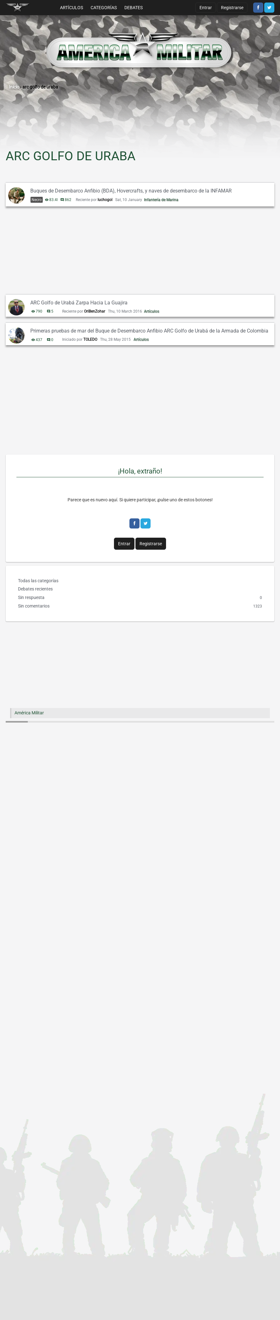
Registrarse (232, 7)
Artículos (71, 7)
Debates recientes (35, 588)
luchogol (105, 200)
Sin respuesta (140, 598)
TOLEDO (90, 339)
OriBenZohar (94, 311)
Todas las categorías (38, 580)
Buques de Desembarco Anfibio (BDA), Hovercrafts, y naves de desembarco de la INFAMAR (131, 191)
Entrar (206, 7)
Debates (133, 7)
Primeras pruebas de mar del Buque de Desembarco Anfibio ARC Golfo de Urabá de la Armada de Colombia (149, 331)
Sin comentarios (140, 606)
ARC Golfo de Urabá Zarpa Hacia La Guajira (79, 303)
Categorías (104, 7)
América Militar (29, 712)
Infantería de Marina (161, 200)
